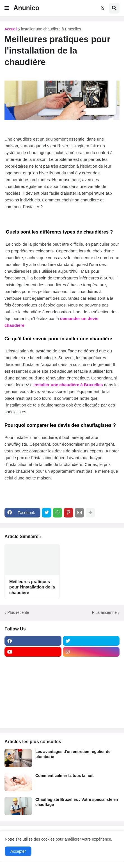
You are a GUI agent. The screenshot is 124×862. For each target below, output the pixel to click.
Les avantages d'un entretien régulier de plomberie (73, 754)
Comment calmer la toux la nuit (64, 775)
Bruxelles (93, 384)
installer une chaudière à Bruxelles (51, 29)
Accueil (10, 29)
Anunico (26, 8)
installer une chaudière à (58, 384)
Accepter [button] (18, 851)
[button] (6, 8)
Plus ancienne (104, 612)
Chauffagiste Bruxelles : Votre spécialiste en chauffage (76, 802)
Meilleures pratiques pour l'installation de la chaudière (32, 587)
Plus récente (18, 612)
